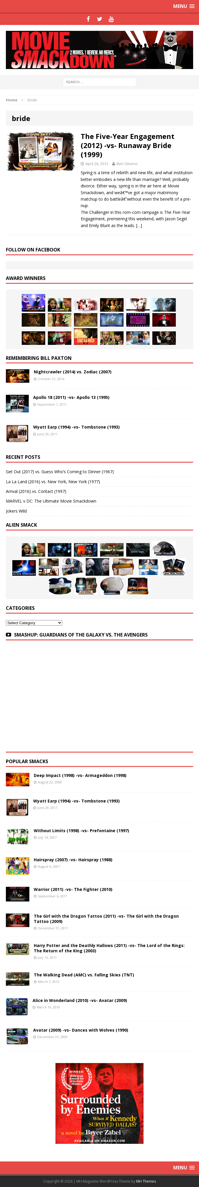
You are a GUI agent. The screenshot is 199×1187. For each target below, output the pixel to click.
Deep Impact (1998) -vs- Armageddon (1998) (80, 775)
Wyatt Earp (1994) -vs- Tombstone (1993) (76, 427)
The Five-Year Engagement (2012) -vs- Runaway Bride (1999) (127, 145)
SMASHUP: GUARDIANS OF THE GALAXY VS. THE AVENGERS (81, 635)
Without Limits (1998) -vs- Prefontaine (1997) (81, 830)
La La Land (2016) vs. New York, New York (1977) (53, 481)
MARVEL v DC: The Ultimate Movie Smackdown (51, 501)
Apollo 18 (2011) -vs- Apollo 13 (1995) (71, 397)
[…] (139, 225)
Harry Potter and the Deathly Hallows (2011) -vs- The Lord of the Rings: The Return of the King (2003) (109, 948)
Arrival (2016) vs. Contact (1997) (36, 491)
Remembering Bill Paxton (39, 358)
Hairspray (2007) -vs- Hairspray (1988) (73, 859)
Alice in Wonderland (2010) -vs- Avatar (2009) (80, 1000)
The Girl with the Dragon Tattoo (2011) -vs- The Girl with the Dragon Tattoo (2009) (106, 918)
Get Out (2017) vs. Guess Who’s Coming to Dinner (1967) (60, 471)
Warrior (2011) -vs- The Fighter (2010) (73, 889)
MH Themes (146, 1181)
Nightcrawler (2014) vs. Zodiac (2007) (73, 372)
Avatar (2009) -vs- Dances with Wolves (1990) (80, 1030)
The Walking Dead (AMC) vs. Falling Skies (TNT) (84, 975)
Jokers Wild (16, 511)
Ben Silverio (127, 163)
